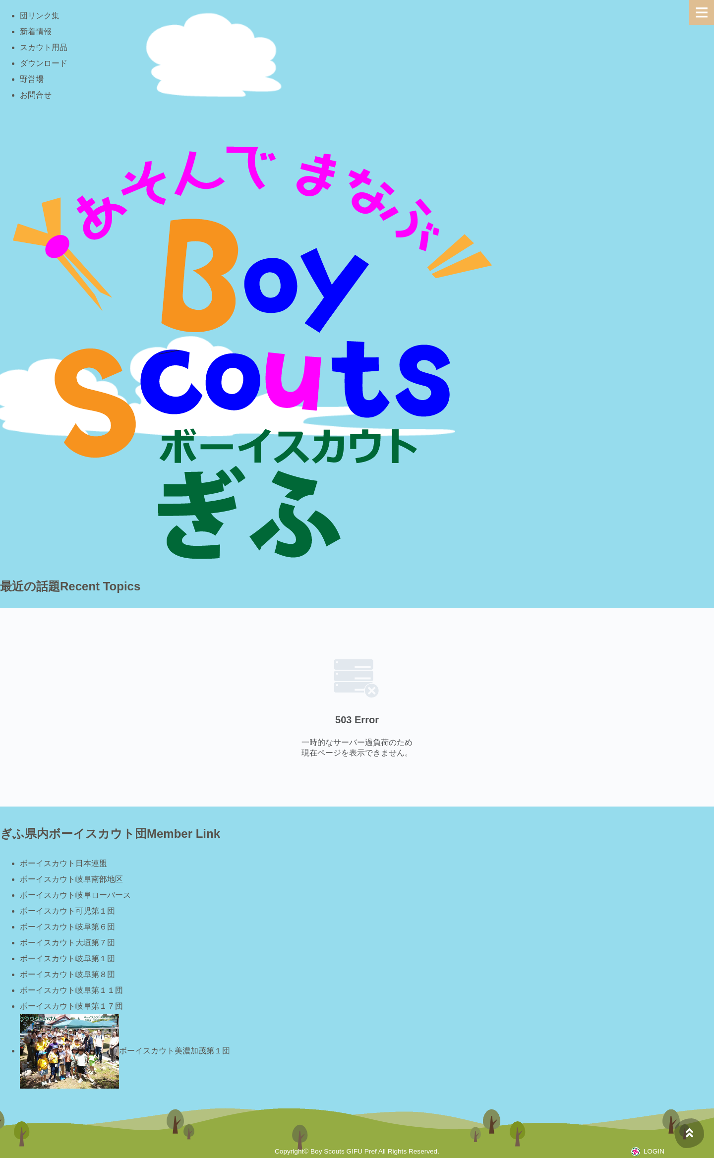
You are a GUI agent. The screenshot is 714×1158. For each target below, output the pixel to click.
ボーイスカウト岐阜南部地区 (71, 879)
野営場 (32, 79)
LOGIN (654, 1151)
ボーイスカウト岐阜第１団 (67, 958)
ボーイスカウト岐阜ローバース (75, 895)
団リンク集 (40, 15)
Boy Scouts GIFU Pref (343, 1151)
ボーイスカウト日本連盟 (63, 863)
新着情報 (36, 31)
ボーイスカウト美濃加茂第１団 (125, 1050)
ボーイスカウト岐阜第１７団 (71, 1006)
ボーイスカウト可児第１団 (67, 911)
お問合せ (36, 95)
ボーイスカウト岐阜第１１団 (71, 990)
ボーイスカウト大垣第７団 (67, 942)
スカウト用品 (43, 47)
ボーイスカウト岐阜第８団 (67, 974)
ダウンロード (43, 63)
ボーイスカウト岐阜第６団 (67, 927)
